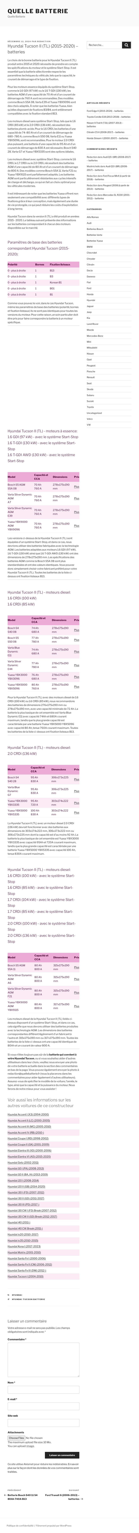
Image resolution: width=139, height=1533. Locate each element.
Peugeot (91, 365)
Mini (89, 341)
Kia (88, 318)
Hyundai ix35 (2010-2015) (23, 1240)
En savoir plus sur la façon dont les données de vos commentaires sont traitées (43, 1468)
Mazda (90, 329)
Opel (89, 359)
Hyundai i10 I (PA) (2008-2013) (26, 1168)
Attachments (16, 1432)
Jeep (89, 312)
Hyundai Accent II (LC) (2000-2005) (29, 1120)
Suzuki (90, 401)
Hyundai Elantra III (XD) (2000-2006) (29, 1150)
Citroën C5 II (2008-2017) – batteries (105, 132)
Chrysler (91, 258)
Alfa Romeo (93, 217)
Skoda (90, 389)
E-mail (12, 1399)
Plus (76, 486)
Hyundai (17, 1295)
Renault (91, 377)
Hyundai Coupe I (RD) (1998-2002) (28, 1138)
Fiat (89, 282)
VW (89, 424)
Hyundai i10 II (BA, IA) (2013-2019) (28, 1174)
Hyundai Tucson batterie (28, 1299)
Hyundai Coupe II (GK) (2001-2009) (28, 1144)
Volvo (90, 418)
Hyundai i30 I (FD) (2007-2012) (26, 1192)
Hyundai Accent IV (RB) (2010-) (26, 1132)
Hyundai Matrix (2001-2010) (24, 1252)
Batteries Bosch (95, 229)
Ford (89, 288)
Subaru (90, 395)
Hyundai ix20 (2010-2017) (23, 1234)
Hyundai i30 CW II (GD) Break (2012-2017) (32, 1216)
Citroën (90, 264)
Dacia (90, 270)
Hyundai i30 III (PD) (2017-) (23, 1204)
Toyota (90, 407)
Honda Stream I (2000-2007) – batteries (107, 138)
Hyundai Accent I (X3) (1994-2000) (28, 1114)
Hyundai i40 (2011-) (19, 1222)
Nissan (90, 353)
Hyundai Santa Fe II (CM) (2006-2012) (30, 1264)
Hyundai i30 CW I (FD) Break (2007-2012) (32, 1210)
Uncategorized (94, 413)
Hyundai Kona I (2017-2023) (24, 1246)
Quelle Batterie (38, 11)
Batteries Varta (94, 235)
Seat (89, 383)
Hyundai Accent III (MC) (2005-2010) (29, 1126)
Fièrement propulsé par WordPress (53, 1525)
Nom (11, 1382)
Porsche (91, 371)
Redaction (44, 41)
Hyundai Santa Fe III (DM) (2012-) (27, 1270)
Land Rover (92, 324)
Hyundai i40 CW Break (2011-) (25, 1228)
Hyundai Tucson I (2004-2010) (25, 1276)
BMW (90, 246)
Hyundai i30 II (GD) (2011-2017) (26, 1198)
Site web (13, 1415)
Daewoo (91, 276)
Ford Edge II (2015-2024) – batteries (105, 111)
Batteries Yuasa (95, 240)
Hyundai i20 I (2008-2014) (23, 1180)
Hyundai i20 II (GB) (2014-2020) (26, 1186)
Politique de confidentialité (20, 1525)
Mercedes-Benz (95, 335)
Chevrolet (92, 252)
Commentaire (17, 1339)
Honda (90, 294)
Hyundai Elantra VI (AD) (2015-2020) (29, 1156)
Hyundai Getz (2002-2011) (23, 1162)
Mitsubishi (92, 347)
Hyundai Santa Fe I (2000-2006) (27, 1258)
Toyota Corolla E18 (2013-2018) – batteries (108, 116)
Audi (89, 223)
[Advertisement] (43, 352)
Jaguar (90, 306)
